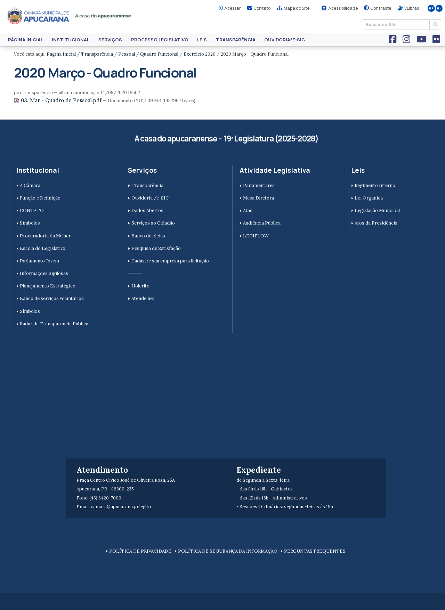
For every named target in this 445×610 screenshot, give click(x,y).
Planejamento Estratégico (47, 286)
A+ (431, 8)
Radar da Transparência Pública (54, 324)
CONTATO (32, 210)
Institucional (70, 39)
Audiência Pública (262, 223)
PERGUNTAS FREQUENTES (315, 551)
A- (439, 8)
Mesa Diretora (258, 198)
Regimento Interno (375, 185)
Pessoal (126, 54)
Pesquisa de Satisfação (156, 248)
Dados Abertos (147, 210)
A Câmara (30, 185)
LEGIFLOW (256, 236)
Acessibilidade (343, 8)
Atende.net (142, 298)
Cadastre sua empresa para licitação (170, 261)
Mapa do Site (296, 8)
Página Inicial (25, 39)
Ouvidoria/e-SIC (284, 39)
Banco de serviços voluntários (52, 298)
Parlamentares (259, 185)
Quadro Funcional (159, 54)
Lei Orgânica (369, 198)
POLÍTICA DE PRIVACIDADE (140, 551)
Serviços (110, 39)
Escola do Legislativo (42, 248)
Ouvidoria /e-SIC (150, 198)
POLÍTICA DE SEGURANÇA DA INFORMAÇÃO (227, 551)
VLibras (411, 8)
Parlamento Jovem (39, 261)
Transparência (236, 39)
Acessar (232, 8)
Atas (247, 210)
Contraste (380, 8)
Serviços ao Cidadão (153, 223)
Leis (202, 39)
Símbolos (30, 223)
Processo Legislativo (159, 39)
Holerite (140, 286)
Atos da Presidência (376, 223)
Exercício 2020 (200, 54)
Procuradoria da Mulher (45, 236)
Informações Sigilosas (44, 273)
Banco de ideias (148, 236)
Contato (261, 8)
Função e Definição (40, 198)
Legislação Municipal (377, 210)
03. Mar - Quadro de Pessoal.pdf (58, 100)
